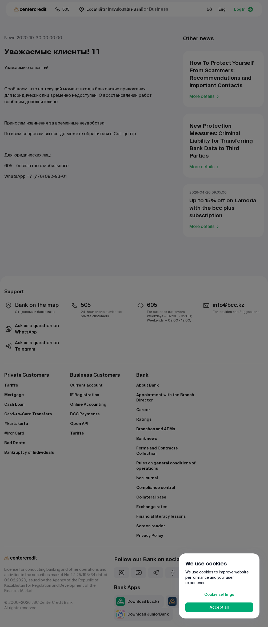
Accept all (219, 607)
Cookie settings (219, 594)
